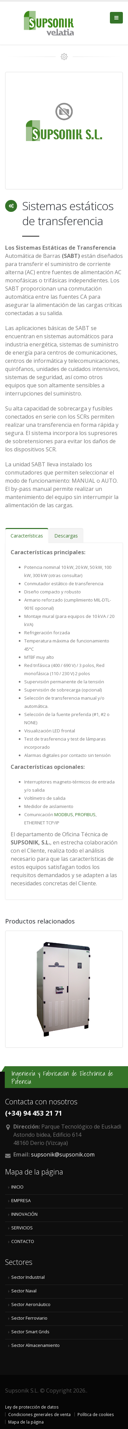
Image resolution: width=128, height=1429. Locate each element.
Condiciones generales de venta (39, 1414)
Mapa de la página (26, 1422)
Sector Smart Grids (30, 1332)
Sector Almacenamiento (35, 1345)
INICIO (17, 1187)
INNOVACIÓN (24, 1214)
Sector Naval (24, 1291)
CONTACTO (22, 1241)
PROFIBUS (85, 814)
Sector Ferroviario (29, 1318)
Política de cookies (95, 1414)
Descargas (66, 535)
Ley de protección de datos (32, 1407)
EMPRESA (21, 1200)
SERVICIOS (22, 1228)
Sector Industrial (28, 1277)
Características (27, 535)
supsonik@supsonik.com (63, 1154)
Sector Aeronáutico (31, 1304)
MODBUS (63, 814)
